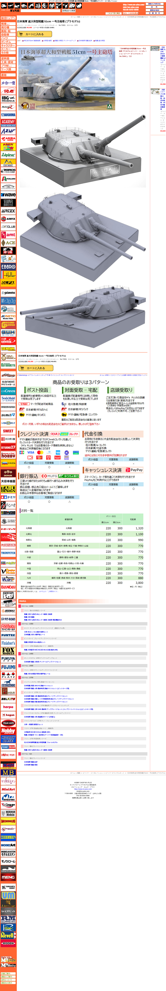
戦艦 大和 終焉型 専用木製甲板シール (37, 674)
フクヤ (26, 646)
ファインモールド (30, 721)
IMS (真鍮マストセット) (45, 682)
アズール (8, 131)
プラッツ (8, 675)
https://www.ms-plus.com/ (83, 789)
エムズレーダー (8, 959)
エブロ (8, 267)
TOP (10, 10)
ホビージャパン (8, 731)
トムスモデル (8, 537)
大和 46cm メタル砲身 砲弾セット (36, 632)
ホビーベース (8, 739)
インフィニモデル (30, 682)
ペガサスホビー (8, 691)
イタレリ (8, 179)
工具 (59, 6)
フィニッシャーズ (8, 643)
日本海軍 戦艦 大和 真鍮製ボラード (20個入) (39, 717)
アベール (8, 147)
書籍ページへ (8, 75)
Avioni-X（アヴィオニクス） (8, 107)
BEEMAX (8, 611)
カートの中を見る (130, 13)
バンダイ (8, 587)
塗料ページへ (8, 58)
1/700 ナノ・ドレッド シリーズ (48, 721)
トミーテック (8, 529)
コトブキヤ (8, 365)
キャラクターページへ (8, 45)
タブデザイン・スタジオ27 (8, 489)
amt (8, 235)
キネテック (8, 317)
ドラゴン (8, 545)
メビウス (8, 821)
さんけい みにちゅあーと (8, 383)
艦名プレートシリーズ (37, 746)
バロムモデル (8, 579)
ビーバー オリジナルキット (47, 25)
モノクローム (8, 861)
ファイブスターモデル (32, 705)
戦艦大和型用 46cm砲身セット (35, 642)
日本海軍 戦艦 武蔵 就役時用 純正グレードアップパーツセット (46, 702)
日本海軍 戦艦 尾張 (30, 765)
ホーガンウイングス (8, 715)
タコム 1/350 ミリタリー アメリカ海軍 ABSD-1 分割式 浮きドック (123, 375)
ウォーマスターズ (8, 203)
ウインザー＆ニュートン (8, 187)
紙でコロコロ (8, 301)
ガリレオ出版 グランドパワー (8, 325)
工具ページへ (8, 62)
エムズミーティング (8, 965)
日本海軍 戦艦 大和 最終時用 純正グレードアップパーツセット (46, 696)
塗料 (52, 6)
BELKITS (8, 699)
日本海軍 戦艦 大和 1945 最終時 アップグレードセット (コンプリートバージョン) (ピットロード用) (58, 709)
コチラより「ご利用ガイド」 (49, 591)
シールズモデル (8, 399)
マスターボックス (8, 773)
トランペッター (8, 553)
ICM (8, 91)
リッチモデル (8, 927)
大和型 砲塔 (48, 41)
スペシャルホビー (8, 455)
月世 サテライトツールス (8, 341)
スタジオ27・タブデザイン (8, 447)
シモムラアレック (8, 423)
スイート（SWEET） (8, 431)
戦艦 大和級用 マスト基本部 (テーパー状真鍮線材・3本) (43, 735)
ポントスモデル (29, 658)
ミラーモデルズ (8, 813)
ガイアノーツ (8, 293)
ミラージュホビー (8, 805)
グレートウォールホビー (8, 333)
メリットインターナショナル (8, 829)
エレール (8, 275)
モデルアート (8, 845)
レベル (8, 935)
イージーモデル (8, 163)
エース (8, 243)
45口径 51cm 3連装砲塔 (32, 41)
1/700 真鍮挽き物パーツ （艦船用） (42, 728)
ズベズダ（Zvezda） (8, 463)
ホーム (72, 773)
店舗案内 (155, 13)
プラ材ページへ (8, 65)
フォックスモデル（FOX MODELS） (8, 651)
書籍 (79, 6)
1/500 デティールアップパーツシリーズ (43, 670)
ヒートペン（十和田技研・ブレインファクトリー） (8, 603)
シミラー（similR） (8, 415)
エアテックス (8, 211)
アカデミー (8, 123)
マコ (8, 765)
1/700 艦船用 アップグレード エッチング (55, 705)
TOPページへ (8, 18)
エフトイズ (8, 259)
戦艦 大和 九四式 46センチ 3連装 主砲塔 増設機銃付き (43, 620)
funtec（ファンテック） (8, 635)
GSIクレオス (8, 391)
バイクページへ (8, 38)
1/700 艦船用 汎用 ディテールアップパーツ (55, 713)
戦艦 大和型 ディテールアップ (65, 41)
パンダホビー (8, 595)
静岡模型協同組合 (8, 407)
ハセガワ (8, 563)
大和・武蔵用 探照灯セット (33, 724)
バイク (31, 6)
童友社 (8, 513)
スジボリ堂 (8, 439)
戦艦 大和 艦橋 (29, 617)
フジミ (26, 610)
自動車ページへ (8, 34)
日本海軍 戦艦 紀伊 (85, 41)
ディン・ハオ (8, 505)
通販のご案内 (8, 976)
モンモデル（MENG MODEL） (8, 877)
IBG (8, 99)
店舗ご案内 (8, 973)
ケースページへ (8, 69)
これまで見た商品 (113, 13)
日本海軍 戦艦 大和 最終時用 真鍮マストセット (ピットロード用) (46, 688)
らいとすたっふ (8, 911)
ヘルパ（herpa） (8, 707)
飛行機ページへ (8, 27)
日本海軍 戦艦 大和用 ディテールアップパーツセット (42, 662)
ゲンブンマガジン (8, 349)
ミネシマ (8, 797)
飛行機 (11, 6)
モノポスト (8, 869)
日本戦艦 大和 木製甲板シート (34, 635)
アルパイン (8, 155)
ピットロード (28, 638)
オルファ (8, 283)
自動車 (24, 6)
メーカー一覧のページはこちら (8, 83)
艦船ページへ (8, 31)
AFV (8, 23)
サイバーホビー (8, 375)
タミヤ (26, 628)
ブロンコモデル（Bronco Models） (8, 683)
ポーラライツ (8, 723)
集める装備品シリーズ (37, 610)
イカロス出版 (8, 171)
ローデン (8, 943)
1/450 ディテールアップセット (46, 658)
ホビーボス (8, 747)
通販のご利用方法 (155, 4)
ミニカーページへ (8, 49)
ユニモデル (8, 887)
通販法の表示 (8, 982)
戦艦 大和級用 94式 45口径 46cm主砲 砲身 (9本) (41, 650)
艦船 (78, 773)
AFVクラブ (8, 227)
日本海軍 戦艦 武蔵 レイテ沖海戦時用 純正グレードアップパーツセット (49, 699)
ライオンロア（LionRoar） (8, 903)
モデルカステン (8, 853)
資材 (65, 6)
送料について (8, 979)
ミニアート (8, 789)
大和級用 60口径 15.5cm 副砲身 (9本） (37, 732)
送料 (155, 7)
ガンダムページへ (8, 41)
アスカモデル (8, 139)
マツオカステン (8, 781)
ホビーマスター (8, 755)
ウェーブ (8, 195)
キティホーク (8, 309)
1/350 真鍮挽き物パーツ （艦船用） (42, 646)
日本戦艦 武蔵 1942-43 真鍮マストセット (38, 686)
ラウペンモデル (8, 919)
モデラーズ (8, 837)
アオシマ (8, 115)
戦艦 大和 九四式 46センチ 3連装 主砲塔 (38, 614)
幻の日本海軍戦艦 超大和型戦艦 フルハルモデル (41, 742)
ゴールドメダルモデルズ (8, 357)
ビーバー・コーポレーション (28, 359)
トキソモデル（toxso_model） (8, 521)
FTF (8, 251)
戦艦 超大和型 (100, 41)
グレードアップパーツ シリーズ (45, 638)
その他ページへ (8, 52)
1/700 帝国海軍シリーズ (38, 739)
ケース (72, 6)
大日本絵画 (8, 481)
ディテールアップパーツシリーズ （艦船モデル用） (48, 628)
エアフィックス (8, 219)
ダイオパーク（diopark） (8, 473)
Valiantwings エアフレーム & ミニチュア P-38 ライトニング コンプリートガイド (46, 375)
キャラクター (38, 6)
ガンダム (45, 6)
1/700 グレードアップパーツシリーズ (47, 692)
